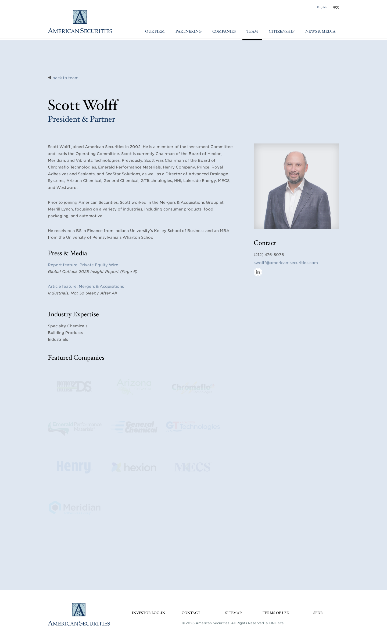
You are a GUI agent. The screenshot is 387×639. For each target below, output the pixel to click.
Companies (224, 31)
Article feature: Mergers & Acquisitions (86, 286)
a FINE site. (275, 623)
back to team (65, 78)
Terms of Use (276, 613)
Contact (191, 613)
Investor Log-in (148, 613)
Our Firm (155, 31)
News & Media (320, 31)
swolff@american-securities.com (286, 263)
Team (252, 31)
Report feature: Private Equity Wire (83, 265)
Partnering (188, 31)
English (322, 7)
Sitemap (233, 613)
